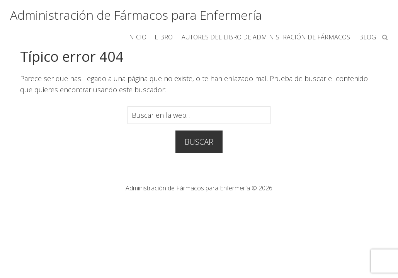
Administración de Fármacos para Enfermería (136, 15)
